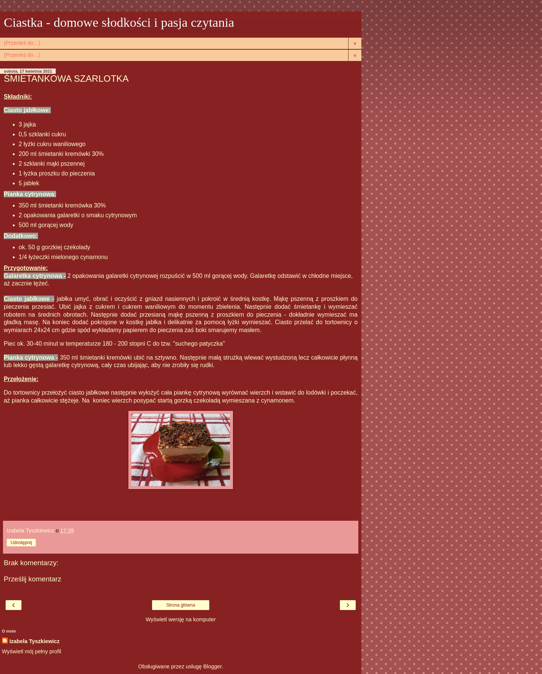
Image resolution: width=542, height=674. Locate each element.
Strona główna (180, 605)
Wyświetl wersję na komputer (181, 619)
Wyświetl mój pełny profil (31, 651)
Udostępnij (21, 542)
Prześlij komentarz (32, 579)
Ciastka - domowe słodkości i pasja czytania (119, 22)
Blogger (212, 666)
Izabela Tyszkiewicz (34, 641)
